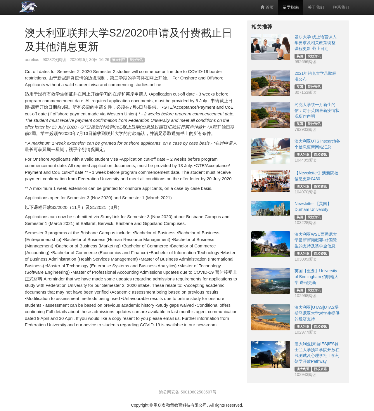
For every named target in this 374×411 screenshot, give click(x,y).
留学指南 (291, 7)
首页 (267, 7)
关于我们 (316, 7)
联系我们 (341, 7)
